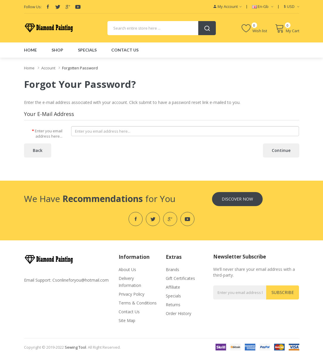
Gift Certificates (180, 278)
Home (29, 68)
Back (37, 150)
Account (48, 68)
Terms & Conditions (138, 303)
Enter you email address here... (48, 133)
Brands (172, 269)
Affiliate (173, 287)
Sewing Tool (75, 347)
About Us (127, 269)
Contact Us (129, 311)
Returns (173, 304)
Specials (173, 296)
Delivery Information (130, 281)
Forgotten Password (80, 68)
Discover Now (237, 199)
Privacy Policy (131, 294)
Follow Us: (33, 6)
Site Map (127, 320)
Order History (178, 313)
